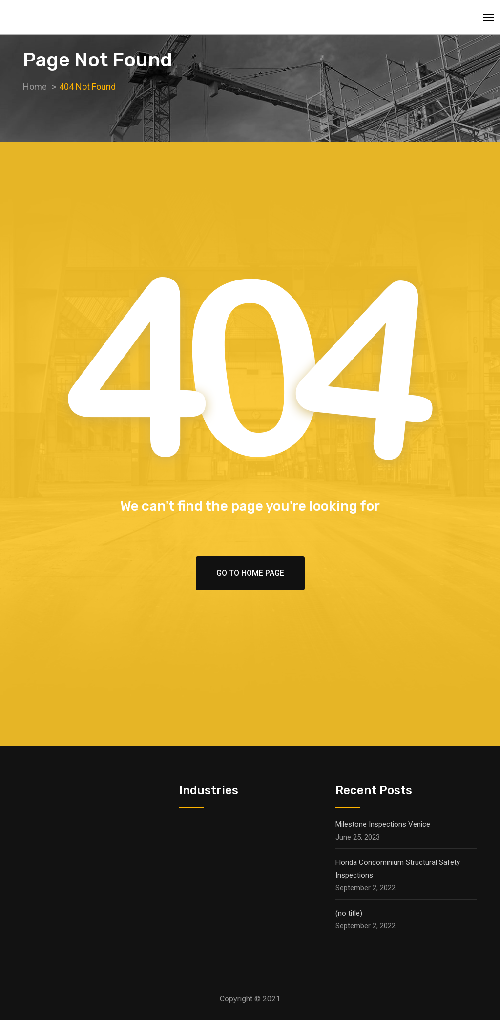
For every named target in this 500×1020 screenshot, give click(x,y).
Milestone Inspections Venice (382, 824)
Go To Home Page (250, 573)
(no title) (348, 913)
